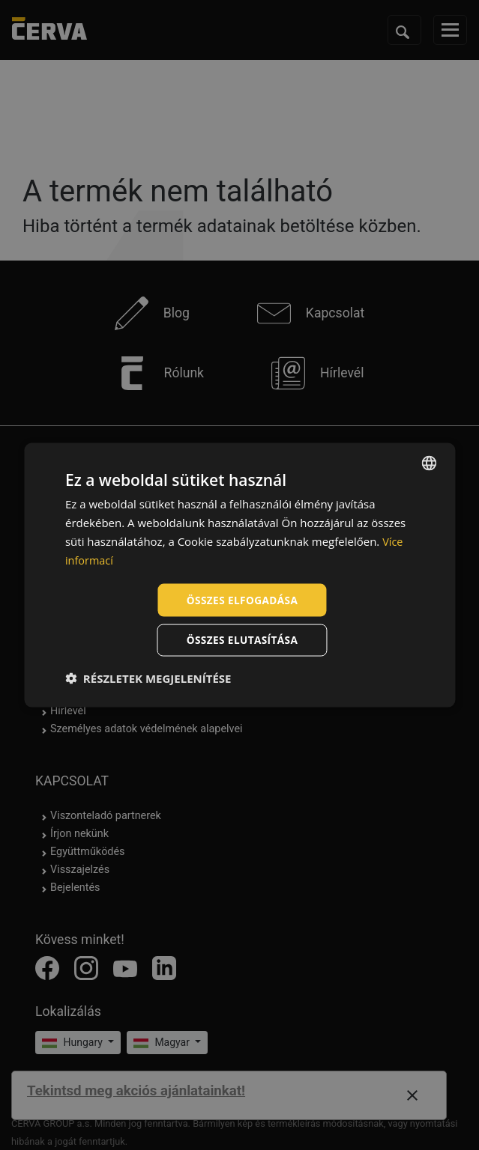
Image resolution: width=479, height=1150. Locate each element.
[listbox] (428, 461)
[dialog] (239, 575)
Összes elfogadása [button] (242, 599)
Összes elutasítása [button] (242, 640)
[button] (148, 679)
